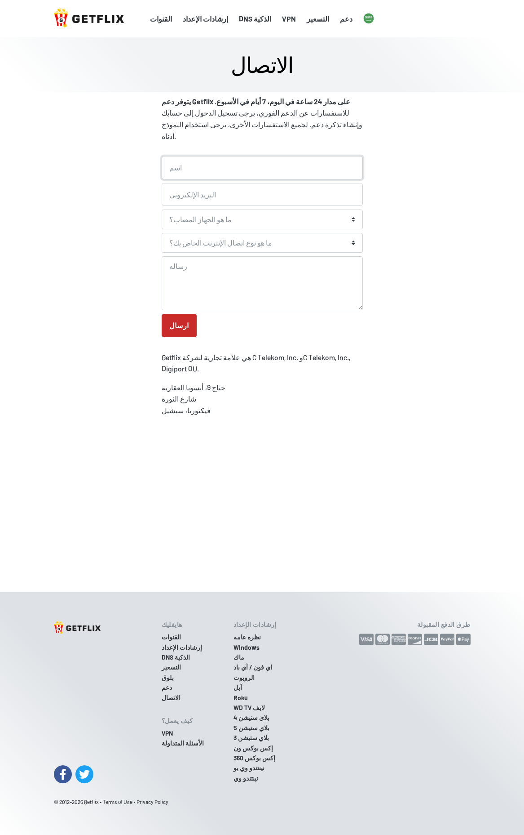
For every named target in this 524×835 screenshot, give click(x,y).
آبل (237, 687)
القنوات (161, 18)
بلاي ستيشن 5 (251, 728)
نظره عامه (247, 637)
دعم (346, 18)
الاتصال (171, 697)
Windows (246, 647)
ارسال (179, 325)
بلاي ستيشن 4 (251, 717)
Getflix (91, 802)
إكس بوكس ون (253, 748)
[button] (368, 18)
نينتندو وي (245, 778)
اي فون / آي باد (252, 667)
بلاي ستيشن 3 (251, 737)
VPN (289, 18)
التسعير (318, 18)
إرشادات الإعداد (205, 18)
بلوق (168, 677)
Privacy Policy (152, 802)
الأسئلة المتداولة (183, 743)
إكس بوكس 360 (254, 758)
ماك (238, 657)
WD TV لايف (249, 707)
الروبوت (244, 677)
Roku (240, 697)
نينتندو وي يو (248, 768)
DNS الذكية (255, 18)
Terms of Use (117, 802)
